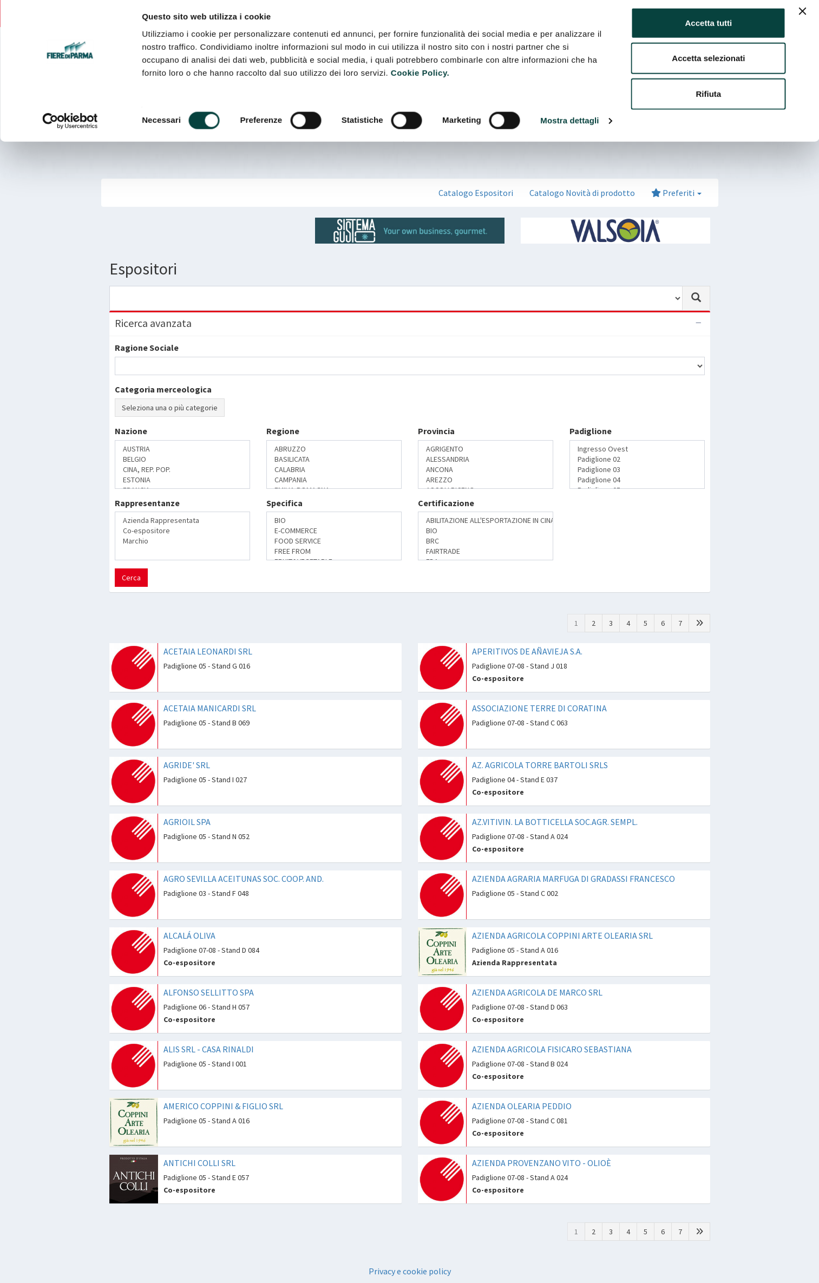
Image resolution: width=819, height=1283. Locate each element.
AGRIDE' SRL (186, 765)
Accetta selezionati (708, 64)
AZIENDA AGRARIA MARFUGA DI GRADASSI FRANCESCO (573, 878)
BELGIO (182, 459)
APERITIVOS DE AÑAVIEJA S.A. (527, 651)
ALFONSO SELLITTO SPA (208, 992)
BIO (334, 520)
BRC (485, 541)
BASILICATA (334, 459)
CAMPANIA (334, 480)
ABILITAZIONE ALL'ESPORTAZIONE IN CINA (485, 520)
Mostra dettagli (569, 126)
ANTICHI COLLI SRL (199, 1162)
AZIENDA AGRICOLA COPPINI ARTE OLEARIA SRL (562, 935)
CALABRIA (334, 469)
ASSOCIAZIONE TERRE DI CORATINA (539, 708)
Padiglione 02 (637, 459)
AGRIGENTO (485, 449)
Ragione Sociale (147, 347)
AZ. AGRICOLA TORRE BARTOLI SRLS (540, 765)
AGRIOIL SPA (187, 821)
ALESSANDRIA (485, 459)
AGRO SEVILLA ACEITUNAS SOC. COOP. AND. (243, 878)
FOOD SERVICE (334, 541)
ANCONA (485, 469)
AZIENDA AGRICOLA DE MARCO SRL (537, 992)
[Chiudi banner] (802, 17)
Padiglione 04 (637, 480)
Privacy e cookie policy (410, 1271)
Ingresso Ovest (637, 449)
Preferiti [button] (676, 192)
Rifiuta (709, 99)
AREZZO (485, 480)
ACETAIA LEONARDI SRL (207, 651)
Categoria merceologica (163, 389)
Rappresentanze (147, 503)
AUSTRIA (182, 449)
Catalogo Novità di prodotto (582, 192)
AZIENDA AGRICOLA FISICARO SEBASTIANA (552, 1049)
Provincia (436, 431)
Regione (282, 431)
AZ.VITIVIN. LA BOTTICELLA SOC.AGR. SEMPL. (555, 821)
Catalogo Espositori (475, 192)
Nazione (131, 431)
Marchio (182, 541)
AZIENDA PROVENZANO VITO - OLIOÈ (541, 1162)
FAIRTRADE (485, 551)
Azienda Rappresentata (182, 520)
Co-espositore (182, 531)
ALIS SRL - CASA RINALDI (208, 1049)
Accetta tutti (708, 28)
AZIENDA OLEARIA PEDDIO (522, 1106)
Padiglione (590, 431)
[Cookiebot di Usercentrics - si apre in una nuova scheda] (70, 127)
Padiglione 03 (637, 469)
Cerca (131, 577)
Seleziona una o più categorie (170, 408)
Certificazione (446, 503)
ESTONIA (182, 480)
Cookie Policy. (420, 78)
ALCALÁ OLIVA (189, 935)
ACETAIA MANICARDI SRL (209, 708)
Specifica (284, 503)
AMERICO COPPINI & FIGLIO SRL (223, 1106)
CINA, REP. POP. (182, 469)
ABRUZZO (334, 449)
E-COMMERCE (334, 531)
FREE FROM (334, 551)
